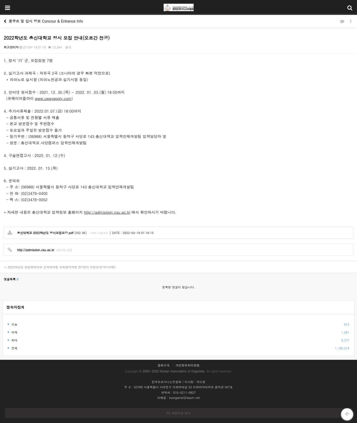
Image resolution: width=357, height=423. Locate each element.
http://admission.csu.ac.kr (107, 212)
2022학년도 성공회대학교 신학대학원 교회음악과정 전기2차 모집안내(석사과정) (58, 265)
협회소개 (163, 365)
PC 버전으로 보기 (178, 413)
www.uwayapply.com (53, 98)
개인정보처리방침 (188, 365)
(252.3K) (47, 233)
